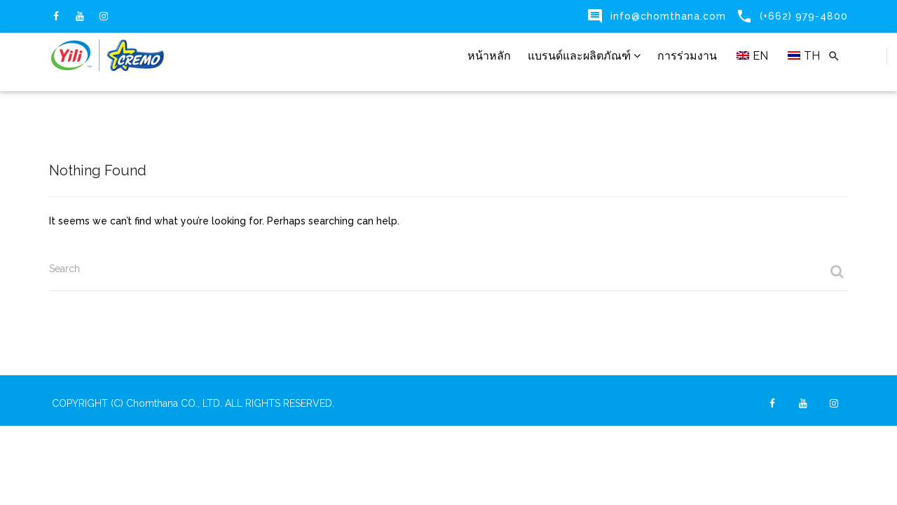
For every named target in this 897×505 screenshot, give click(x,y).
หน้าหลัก (489, 55)
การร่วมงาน (687, 55)
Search (64, 268)
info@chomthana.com (668, 16)
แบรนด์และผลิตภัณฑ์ (584, 55)
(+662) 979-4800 (804, 16)
